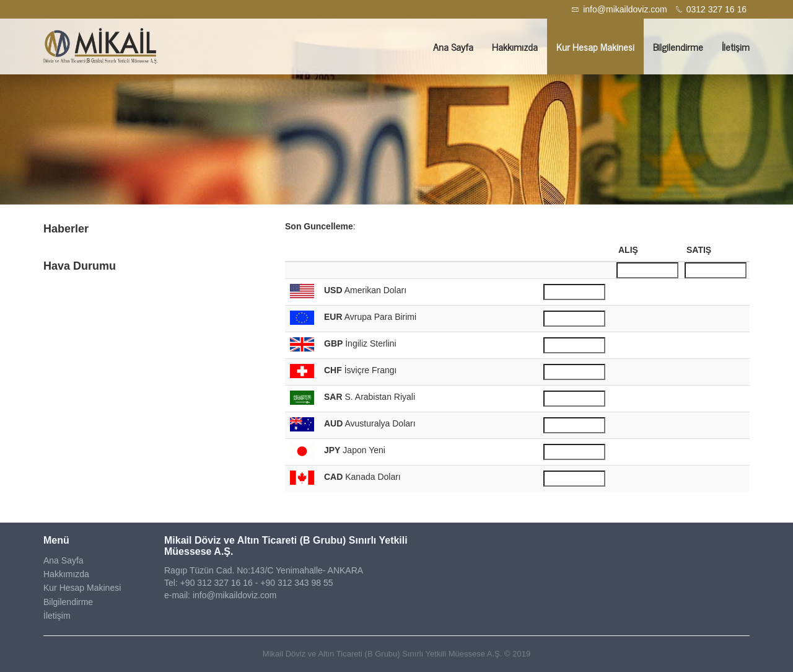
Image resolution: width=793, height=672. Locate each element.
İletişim (736, 46)
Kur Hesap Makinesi (595, 46)
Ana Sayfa (453, 46)
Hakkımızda (515, 46)
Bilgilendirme (678, 46)
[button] (59, 112)
